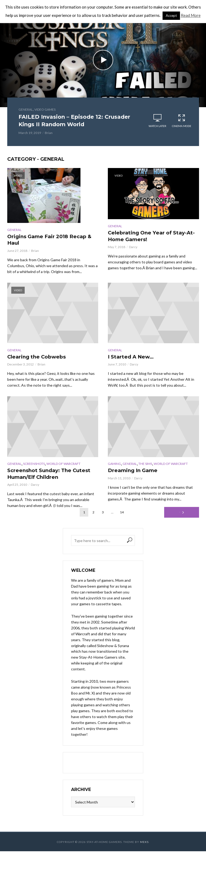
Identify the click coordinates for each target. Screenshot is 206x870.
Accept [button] (171, 15)
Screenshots (34, 467)
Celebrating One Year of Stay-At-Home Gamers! (146, 237)
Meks (144, 846)
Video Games (45, 109)
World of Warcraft (63, 467)
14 (122, 517)
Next (179, 517)
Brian (49, 133)
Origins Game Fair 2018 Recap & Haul (43, 240)
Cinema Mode (182, 121)
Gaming (114, 467)
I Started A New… (135, 359)
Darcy (133, 249)
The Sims (145, 467)
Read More (191, 15)
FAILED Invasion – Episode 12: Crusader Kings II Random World (74, 121)
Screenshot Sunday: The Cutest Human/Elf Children (50, 477)
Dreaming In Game (137, 473)
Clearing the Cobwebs (42, 359)
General (26, 109)
